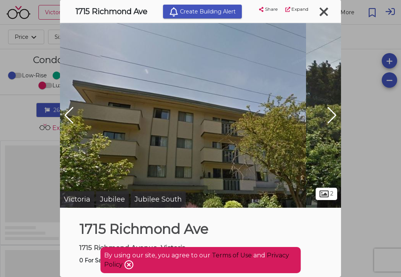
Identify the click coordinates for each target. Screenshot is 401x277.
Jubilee (112, 199)
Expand (296, 9)
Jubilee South (158, 199)
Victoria (77, 199)
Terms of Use (232, 255)
